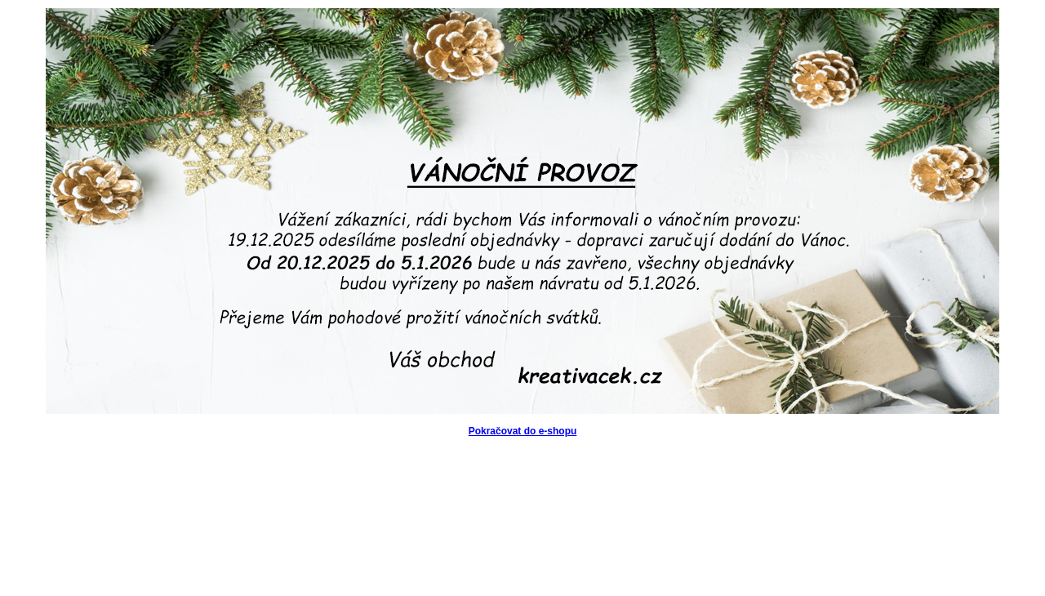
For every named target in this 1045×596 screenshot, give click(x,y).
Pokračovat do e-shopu (523, 431)
